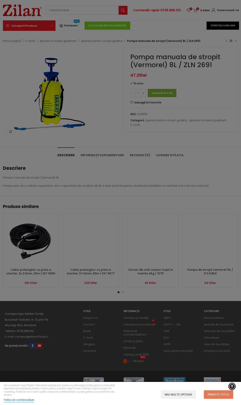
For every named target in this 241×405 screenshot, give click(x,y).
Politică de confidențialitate (19, 400)
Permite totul (218, 394)
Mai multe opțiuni (178, 394)
